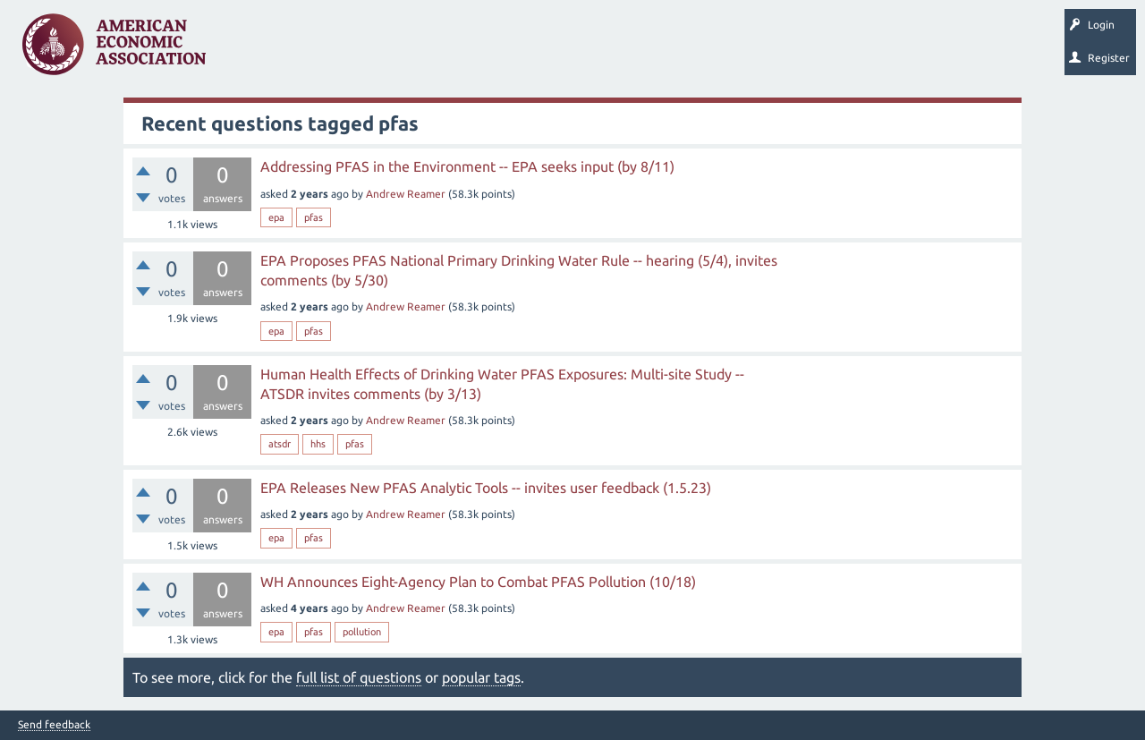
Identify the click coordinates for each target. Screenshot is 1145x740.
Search (623, 50)
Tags (400, 50)
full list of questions (358, 677)
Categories (465, 50)
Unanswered (332, 50)
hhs (318, 443)
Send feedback (54, 724)
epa (276, 217)
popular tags (481, 677)
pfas (313, 217)
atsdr (279, 443)
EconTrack (834, 50)
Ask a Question (548, 50)
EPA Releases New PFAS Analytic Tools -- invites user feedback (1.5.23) (485, 488)
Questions (257, 50)
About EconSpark (748, 50)
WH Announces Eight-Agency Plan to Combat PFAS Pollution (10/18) (478, 582)
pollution (362, 631)
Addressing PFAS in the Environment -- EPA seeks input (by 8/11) (467, 166)
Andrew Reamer (405, 194)
